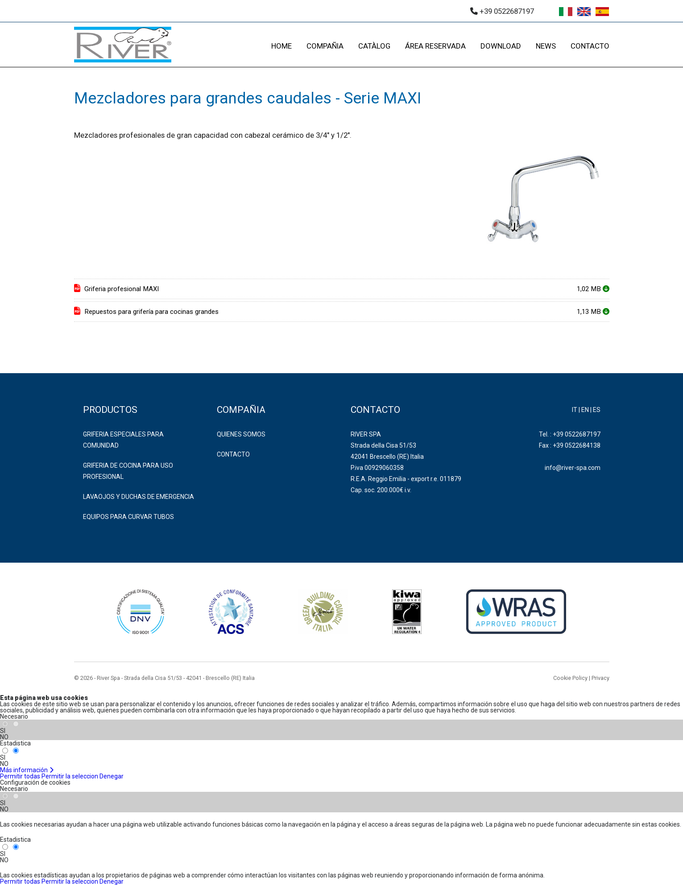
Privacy (600, 678)
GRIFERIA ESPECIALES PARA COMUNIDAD (123, 440)
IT (574, 409)
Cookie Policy (570, 678)
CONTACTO (590, 45)
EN (585, 409)
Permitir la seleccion (69, 776)
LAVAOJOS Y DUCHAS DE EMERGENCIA (138, 496)
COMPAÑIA (325, 45)
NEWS (546, 45)
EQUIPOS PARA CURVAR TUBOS (128, 516)
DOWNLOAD (500, 45)
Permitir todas (20, 776)
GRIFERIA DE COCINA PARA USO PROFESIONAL (128, 471)
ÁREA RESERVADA (435, 45)
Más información (27, 770)
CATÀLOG (374, 45)
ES (596, 409)
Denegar (111, 776)
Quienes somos (241, 434)
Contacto (233, 454)
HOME (281, 45)
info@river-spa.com (572, 467)
